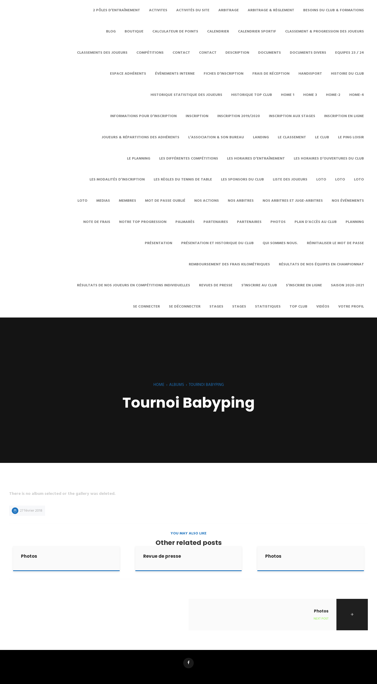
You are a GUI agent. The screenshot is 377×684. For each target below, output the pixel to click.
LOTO (359, 180)
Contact (208, 53)
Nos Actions (206, 201)
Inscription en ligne (344, 116)
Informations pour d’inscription (143, 116)
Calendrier (218, 32)
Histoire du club (347, 74)
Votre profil (351, 307)
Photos (278, 222)
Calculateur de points (175, 32)
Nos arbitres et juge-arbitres (293, 201)
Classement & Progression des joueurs (324, 32)
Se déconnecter (185, 307)
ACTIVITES (158, 10)
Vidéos (322, 307)
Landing (261, 137)
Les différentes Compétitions (188, 159)
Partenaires (215, 222)
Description (237, 53)
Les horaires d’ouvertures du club (329, 159)
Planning (355, 222)
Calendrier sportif (257, 32)
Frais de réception (271, 74)
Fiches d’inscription (223, 74)
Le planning (138, 159)
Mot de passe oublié (165, 201)
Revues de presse (215, 285)
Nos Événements (348, 201)
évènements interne (175, 74)
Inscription (197, 116)
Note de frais (96, 222)
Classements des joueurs (102, 53)
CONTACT (181, 53)
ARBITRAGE (228, 10)
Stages (239, 307)
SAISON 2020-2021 (347, 285)
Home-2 (333, 95)
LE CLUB (322, 137)
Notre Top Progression (143, 222)
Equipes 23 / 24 (349, 53)
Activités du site (192, 10)
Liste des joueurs (290, 180)
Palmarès (185, 222)
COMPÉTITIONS (150, 53)
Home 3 (310, 95)
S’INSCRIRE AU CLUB (259, 285)
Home (158, 385)
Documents (269, 53)
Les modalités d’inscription (117, 180)
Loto (321, 180)
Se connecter (146, 307)
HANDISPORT (310, 74)
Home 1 (287, 95)
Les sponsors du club (242, 180)
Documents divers (308, 53)
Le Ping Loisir (351, 137)
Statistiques (268, 307)
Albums (176, 385)
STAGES (216, 307)
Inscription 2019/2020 (238, 116)
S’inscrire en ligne (304, 285)
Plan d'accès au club (316, 222)
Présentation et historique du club (217, 243)
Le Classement (292, 137)
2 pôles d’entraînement (116, 10)
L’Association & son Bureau (216, 137)
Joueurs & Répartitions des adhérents (140, 137)
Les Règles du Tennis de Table (183, 180)
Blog (111, 32)
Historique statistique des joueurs (186, 95)
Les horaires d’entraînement (256, 159)
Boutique (134, 32)
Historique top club (251, 95)
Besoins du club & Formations (333, 10)
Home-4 (356, 95)
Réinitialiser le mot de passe (335, 243)
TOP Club (298, 307)
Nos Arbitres (241, 201)
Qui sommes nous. (280, 243)
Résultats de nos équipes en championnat (321, 264)
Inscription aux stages (292, 116)
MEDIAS (103, 201)
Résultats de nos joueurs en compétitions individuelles (133, 285)
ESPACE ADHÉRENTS (128, 74)
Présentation (158, 243)
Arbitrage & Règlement (271, 10)
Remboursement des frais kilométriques (229, 264)
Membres (127, 201)
